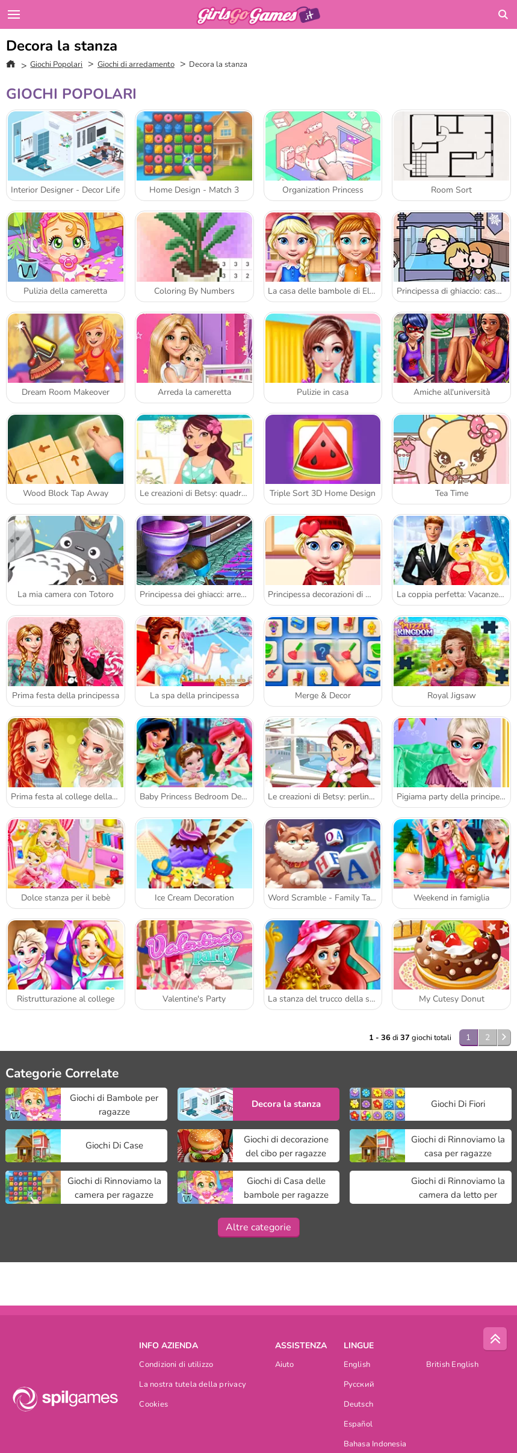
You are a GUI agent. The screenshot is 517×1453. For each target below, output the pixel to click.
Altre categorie (258, 1227)
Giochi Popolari (56, 64)
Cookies (153, 1405)
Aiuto (284, 1365)
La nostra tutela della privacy (192, 1385)
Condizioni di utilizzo (176, 1365)
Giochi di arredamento (136, 64)
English (357, 1365)
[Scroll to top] (495, 1339)
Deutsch (359, 1405)
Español (358, 1425)
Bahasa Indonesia (375, 1444)
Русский (359, 1385)
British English (452, 1365)
